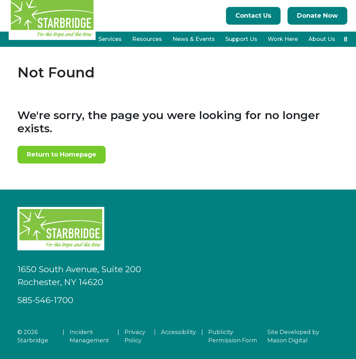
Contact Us (253, 15)
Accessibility (178, 331)
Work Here (283, 39)
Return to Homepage (61, 154)
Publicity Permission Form (232, 336)
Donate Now (317, 15)
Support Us (241, 39)
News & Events (193, 39)
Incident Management (89, 336)
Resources (147, 39)
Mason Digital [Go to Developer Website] (287, 340)
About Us (321, 39)
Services (110, 39)
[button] (345, 39)
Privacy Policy (134, 336)
